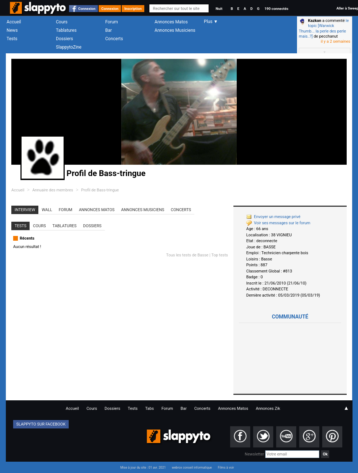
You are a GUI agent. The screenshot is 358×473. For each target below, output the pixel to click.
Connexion (86, 9)
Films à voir (226, 467)
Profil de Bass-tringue (100, 190)
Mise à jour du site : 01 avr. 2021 (142, 467)
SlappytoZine (68, 47)
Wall (47, 209)
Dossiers (64, 38)
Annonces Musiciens (175, 30)
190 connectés (276, 9)
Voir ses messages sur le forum (278, 223)
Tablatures (66, 30)
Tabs (149, 408)
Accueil (14, 21)
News (12, 30)
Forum (111, 21)
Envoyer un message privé (273, 216)
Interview (25, 209)
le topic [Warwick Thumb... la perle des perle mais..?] (324, 28)
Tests (12, 38)
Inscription (133, 9)
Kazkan (314, 20)
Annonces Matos (171, 21)
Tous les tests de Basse (187, 255)
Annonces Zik (268, 408)
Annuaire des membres (52, 190)
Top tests (219, 255)
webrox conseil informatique (192, 467)
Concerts (114, 38)
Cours (62, 21)
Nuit (219, 9)
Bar (108, 30)
